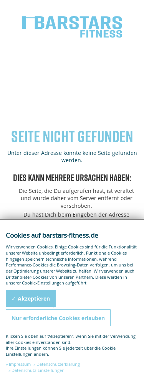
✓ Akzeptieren (31, 298)
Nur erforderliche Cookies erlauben (58, 318)
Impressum (20, 364)
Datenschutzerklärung (58, 364)
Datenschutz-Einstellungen (38, 370)
